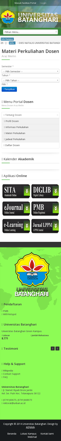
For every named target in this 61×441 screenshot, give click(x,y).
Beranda (11, 433)
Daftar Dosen (12, 145)
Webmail (32, 436)
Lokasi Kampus (28, 433)
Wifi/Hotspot (9, 314)
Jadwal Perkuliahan (14, 139)
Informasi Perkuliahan (16, 127)
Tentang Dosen (31, 114)
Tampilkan (9, 89)
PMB (5, 311)
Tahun (6, 75)
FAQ (5, 377)
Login (43, 2)
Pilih (5, 84)
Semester (8, 66)
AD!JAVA (30, 427)
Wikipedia (7, 370)
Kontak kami (47, 433)
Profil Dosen (11, 121)
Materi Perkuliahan (14, 133)
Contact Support (11, 373)
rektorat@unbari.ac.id (14, 403)
